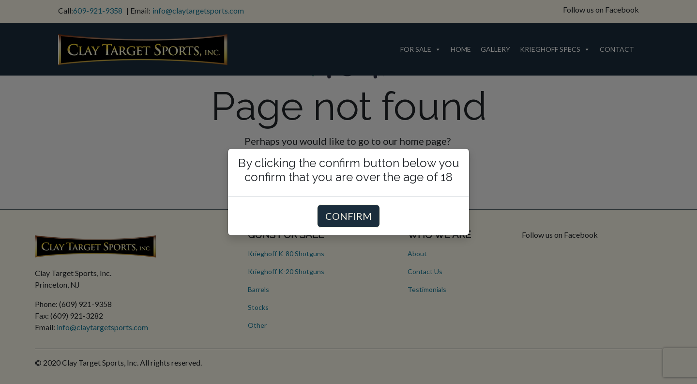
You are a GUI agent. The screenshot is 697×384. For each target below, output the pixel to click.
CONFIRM (348, 216)
